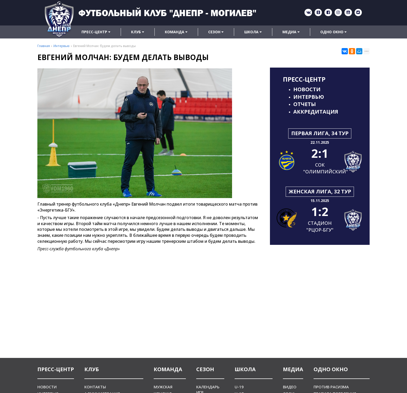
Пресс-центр (96, 31)
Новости (307, 89)
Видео (289, 386)
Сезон (215, 31)
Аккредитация (315, 111)
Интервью (308, 96)
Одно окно (333, 31)
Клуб (137, 31)
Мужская (163, 386)
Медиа (291, 31)
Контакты (95, 386)
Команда (176, 31)
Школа (253, 31)
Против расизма (331, 386)
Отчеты (304, 104)
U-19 (239, 386)
